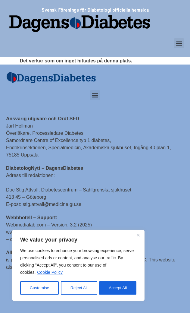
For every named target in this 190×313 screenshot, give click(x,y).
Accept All (118, 288)
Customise (39, 288)
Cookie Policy (50, 272)
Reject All (79, 288)
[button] (179, 43)
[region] (78, 265)
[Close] (138, 235)
